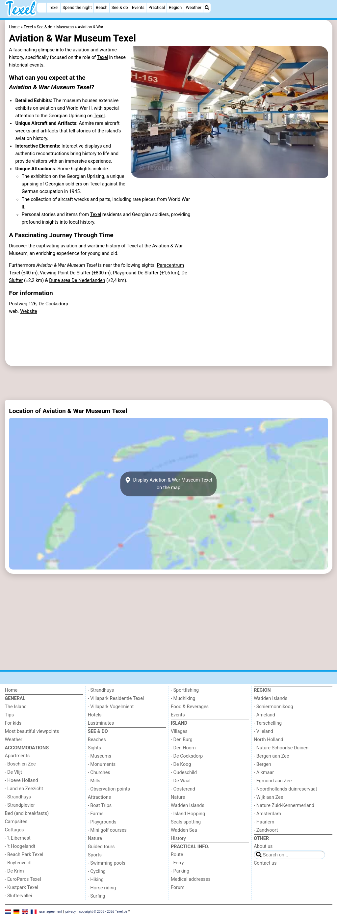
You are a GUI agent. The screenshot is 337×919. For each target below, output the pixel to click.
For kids (13, 723)
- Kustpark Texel (22, 887)
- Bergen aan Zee (271, 756)
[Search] (207, 8)
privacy (70, 911)
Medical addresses (191, 879)
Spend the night (77, 7)
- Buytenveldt (18, 863)
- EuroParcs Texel (23, 879)
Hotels (95, 715)
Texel (54, 7)
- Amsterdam (267, 814)
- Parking (180, 871)
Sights (94, 748)
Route (177, 854)
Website (28, 311)
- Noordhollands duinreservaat (285, 789)
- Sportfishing (185, 690)
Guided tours (101, 846)
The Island (16, 707)
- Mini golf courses (107, 830)
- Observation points (109, 789)
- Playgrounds (102, 822)
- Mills (94, 781)
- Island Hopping (188, 814)
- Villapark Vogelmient (111, 707)
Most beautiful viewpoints (32, 731)
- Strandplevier (20, 805)
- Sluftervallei (18, 896)
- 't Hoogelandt (20, 846)
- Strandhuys (18, 797)
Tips (9, 715)
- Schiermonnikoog (273, 707)
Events (138, 7)
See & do (120, 7)
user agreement (50, 911)
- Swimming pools (106, 863)
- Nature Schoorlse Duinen (281, 748)
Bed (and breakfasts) (27, 813)
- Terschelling (268, 723)
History (178, 838)
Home (11, 690)
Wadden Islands (187, 805)
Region (175, 7)
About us (263, 846)
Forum (177, 887)
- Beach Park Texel (24, 854)
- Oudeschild (184, 772)
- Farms (96, 814)
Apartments (17, 756)
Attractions (99, 797)
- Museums (99, 756)
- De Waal (181, 781)
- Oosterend (183, 789)
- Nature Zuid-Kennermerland (284, 805)
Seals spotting (186, 822)
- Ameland (264, 715)
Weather (193, 7)
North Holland (268, 739)
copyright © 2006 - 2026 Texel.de (103, 911)
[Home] (41, 8)
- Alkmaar (264, 772)
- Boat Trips (100, 805)
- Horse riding (102, 888)
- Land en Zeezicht (24, 789)
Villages (179, 731)
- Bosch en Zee (20, 764)
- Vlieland (263, 731)
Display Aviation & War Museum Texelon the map (168, 483)
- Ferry (177, 863)
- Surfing (96, 896)
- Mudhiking (183, 698)
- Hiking (96, 879)
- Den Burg (182, 739)
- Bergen (262, 764)
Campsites (16, 821)
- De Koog (181, 764)
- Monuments (102, 764)
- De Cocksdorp (187, 756)
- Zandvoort (266, 830)
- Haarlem (264, 822)
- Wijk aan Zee (268, 797)
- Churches (99, 772)
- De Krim (14, 871)
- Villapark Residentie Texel (116, 698)
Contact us (265, 863)
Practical (156, 7)
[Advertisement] (168, 383)
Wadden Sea (184, 830)
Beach (101, 7)
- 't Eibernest (18, 838)
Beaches (97, 739)
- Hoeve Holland (21, 780)
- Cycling (97, 871)
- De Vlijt (13, 772)
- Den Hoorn (183, 748)
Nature (95, 838)
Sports (95, 855)
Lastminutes (101, 723)
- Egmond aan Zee (273, 781)
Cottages (14, 830)
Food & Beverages (190, 707)
